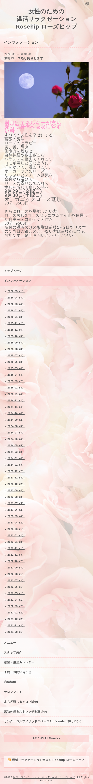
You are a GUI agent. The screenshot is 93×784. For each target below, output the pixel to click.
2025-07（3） (16, 355)
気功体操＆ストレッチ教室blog (25, 711)
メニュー (10, 642)
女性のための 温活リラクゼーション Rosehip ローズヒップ (46, 19)
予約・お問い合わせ (17, 672)
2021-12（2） (16, 619)
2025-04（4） (16, 374)
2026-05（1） (16, 291)
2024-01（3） (16, 464)
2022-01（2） (16, 612)
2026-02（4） (16, 310)
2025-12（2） (16, 323)
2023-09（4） (16, 490)
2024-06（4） (16, 439)
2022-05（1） (16, 593)
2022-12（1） (16, 548)
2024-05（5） (16, 445)
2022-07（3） (16, 580)
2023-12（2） (16, 471)
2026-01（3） (16, 317)
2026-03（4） (16, 304)
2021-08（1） (16, 632)
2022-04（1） (16, 599)
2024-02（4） (16, 458)
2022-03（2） (16, 606)
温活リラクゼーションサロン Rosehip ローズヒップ (44, 777)
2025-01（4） (16, 394)
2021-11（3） (16, 625)
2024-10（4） (16, 413)
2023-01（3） (16, 542)
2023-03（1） (16, 529)
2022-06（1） (16, 587)
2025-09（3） (16, 342)
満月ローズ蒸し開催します (23, 58)
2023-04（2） (16, 522)
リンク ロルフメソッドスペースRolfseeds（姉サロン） (43, 721)
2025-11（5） (16, 329)
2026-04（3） (16, 297)
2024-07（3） (16, 432)
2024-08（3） (16, 426)
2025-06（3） (16, 362)
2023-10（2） (16, 484)
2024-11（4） (16, 407)
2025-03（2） (16, 381)
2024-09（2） (16, 419)
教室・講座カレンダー (19, 662)
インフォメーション (17, 280)
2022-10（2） (16, 561)
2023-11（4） (16, 477)
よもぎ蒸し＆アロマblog (21, 701)
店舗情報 (10, 682)
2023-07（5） (16, 503)
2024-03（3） (16, 452)
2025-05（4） (16, 368)
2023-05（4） (16, 516)
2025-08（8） (16, 349)
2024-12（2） (16, 400)
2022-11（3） (16, 554)
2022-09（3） (16, 567)
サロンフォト (13, 691)
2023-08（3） (16, 497)
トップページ (13, 270)
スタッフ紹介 (13, 652)
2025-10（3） (16, 336)
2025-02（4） (16, 387)
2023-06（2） (16, 509)
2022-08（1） (16, 574)
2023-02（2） (16, 535)
